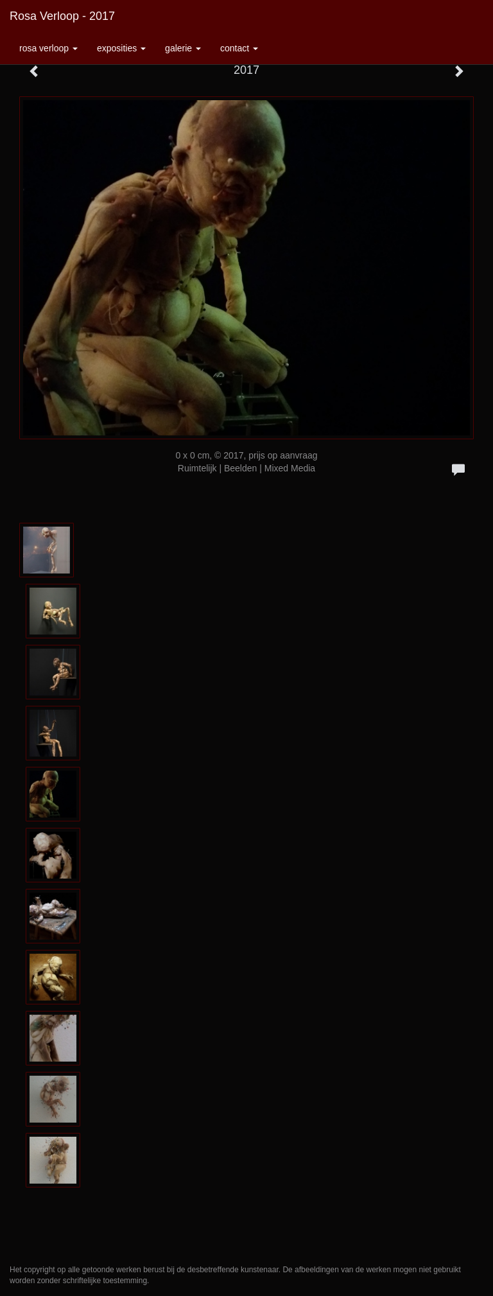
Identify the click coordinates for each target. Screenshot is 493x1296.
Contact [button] (239, 48)
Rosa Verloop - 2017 (62, 16)
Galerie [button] (183, 48)
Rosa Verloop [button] (48, 48)
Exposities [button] (121, 48)
